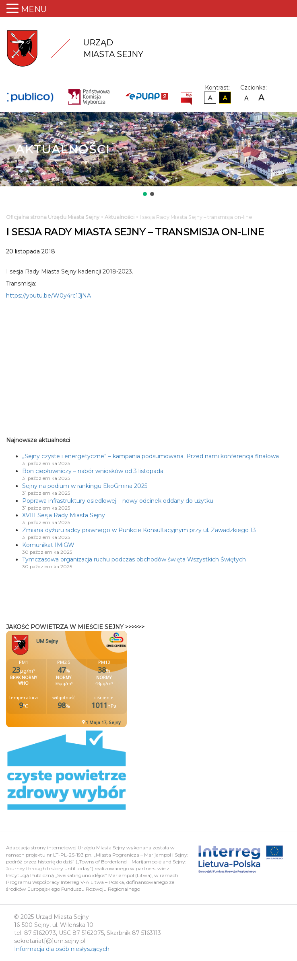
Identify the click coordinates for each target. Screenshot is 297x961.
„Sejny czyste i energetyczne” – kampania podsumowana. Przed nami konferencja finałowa (150, 456)
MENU (34, 9)
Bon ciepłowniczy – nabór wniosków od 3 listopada (92, 471)
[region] (148, 155)
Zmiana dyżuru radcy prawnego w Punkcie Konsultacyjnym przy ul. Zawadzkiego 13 (139, 530)
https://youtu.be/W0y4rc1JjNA (48, 295)
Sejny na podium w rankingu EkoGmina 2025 (84, 486)
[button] (145, 194)
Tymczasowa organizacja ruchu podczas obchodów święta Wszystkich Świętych (134, 559)
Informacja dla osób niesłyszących (61, 949)
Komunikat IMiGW (48, 545)
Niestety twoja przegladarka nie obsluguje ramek (86, 679)
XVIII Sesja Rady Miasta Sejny (63, 515)
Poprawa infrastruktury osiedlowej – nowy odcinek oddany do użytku (117, 500)
